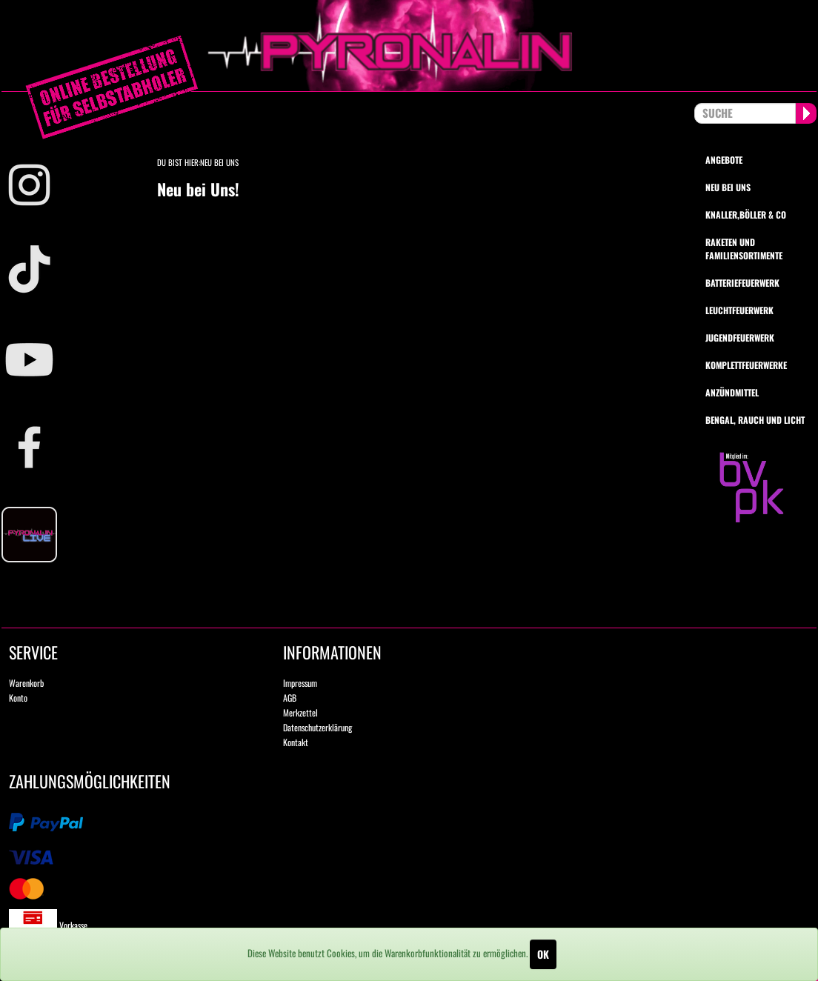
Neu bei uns (728, 187)
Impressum (300, 682)
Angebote (723, 159)
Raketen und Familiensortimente (743, 248)
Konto (18, 697)
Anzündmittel (732, 392)
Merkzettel (300, 712)
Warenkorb (26, 682)
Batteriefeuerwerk (742, 282)
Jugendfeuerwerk (739, 337)
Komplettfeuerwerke (746, 365)
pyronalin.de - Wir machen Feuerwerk (409, 45)
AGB (289, 697)
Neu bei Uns (219, 162)
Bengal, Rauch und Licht (755, 419)
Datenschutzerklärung (317, 727)
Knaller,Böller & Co (745, 214)
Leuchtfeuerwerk (739, 310)
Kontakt (295, 742)
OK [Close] (543, 954)
